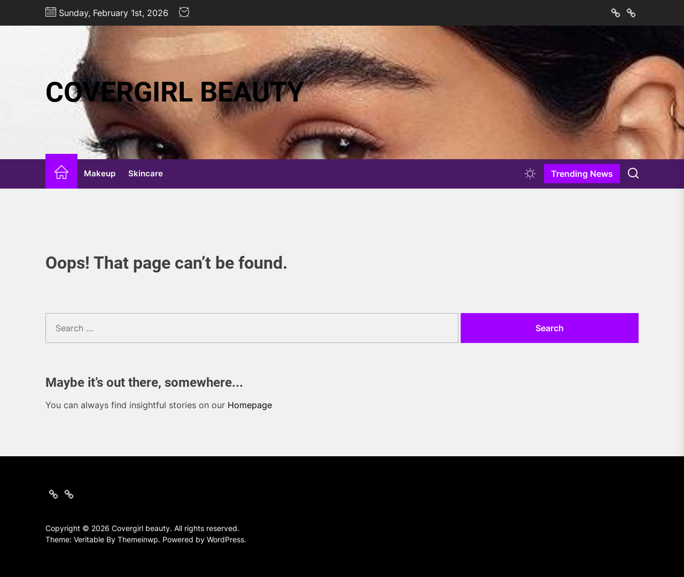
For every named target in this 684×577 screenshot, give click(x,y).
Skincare (145, 173)
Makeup (99, 173)
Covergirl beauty (174, 92)
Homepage (250, 405)
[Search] (633, 173)
